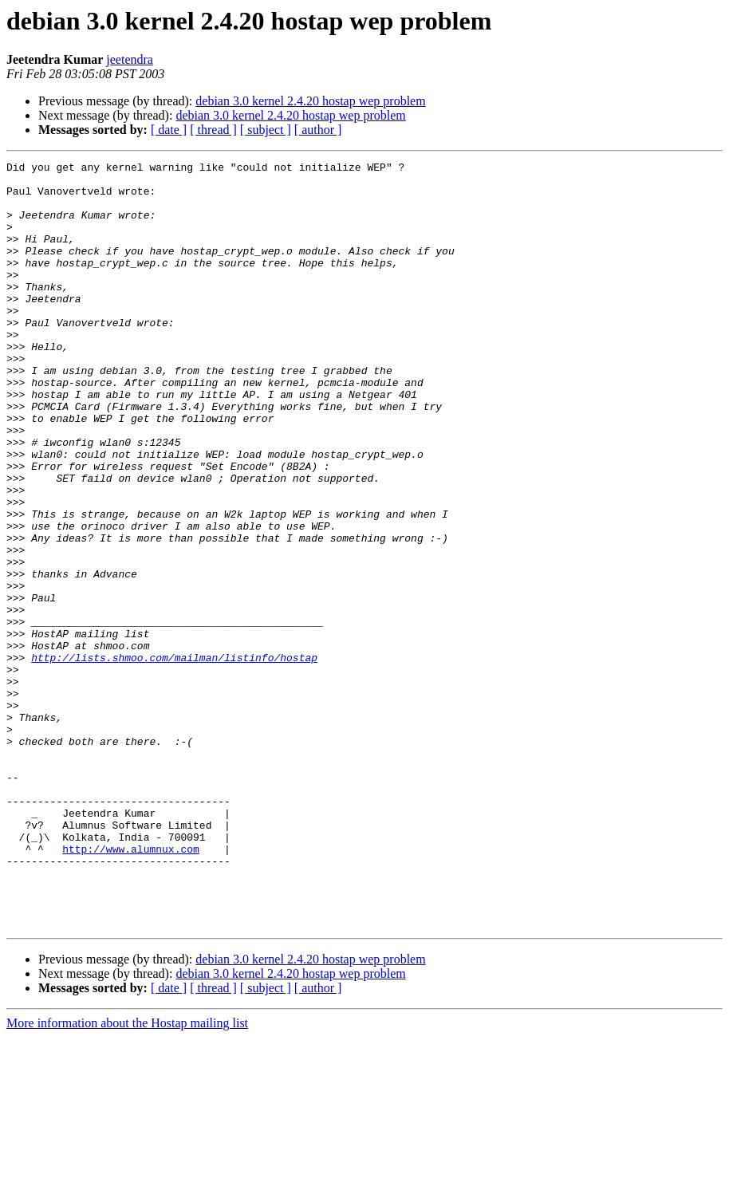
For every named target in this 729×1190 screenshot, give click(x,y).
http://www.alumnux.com (130, 987)
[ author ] (318, 129)
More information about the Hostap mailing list (127, 1176)
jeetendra (129, 59)
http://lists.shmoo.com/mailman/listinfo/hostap (174, 758)
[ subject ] (265, 129)
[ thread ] (213, 129)
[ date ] (169, 129)
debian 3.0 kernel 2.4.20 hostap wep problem (310, 101)
